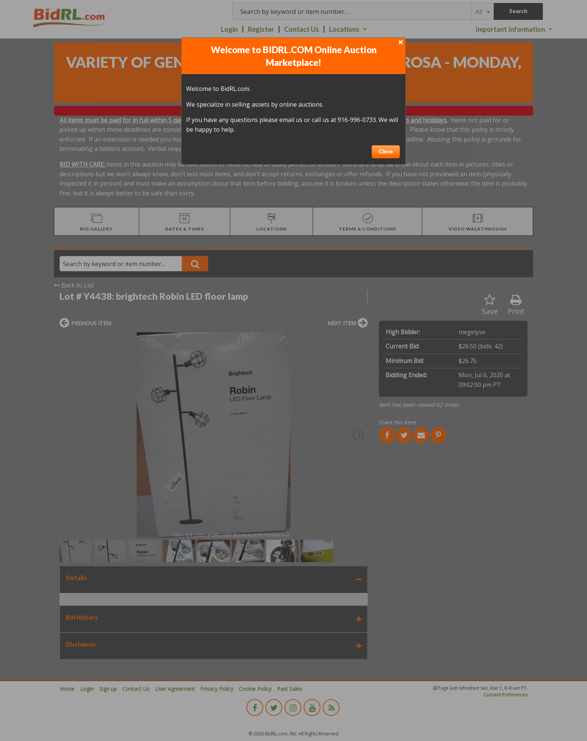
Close (385, 151)
